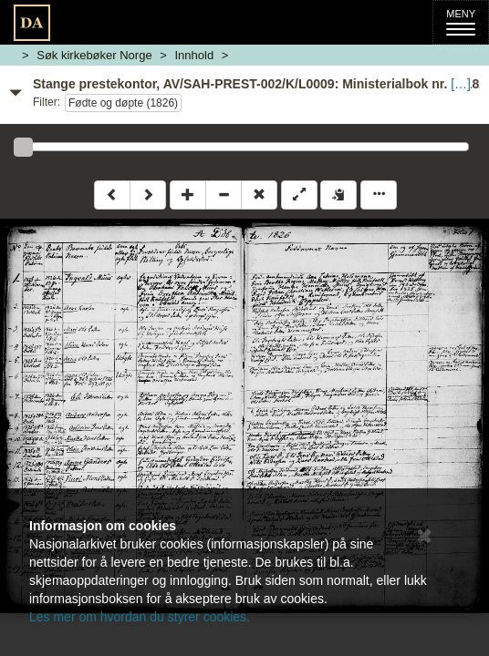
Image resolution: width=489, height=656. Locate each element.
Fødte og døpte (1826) (123, 103)
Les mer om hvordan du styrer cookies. (139, 617)
